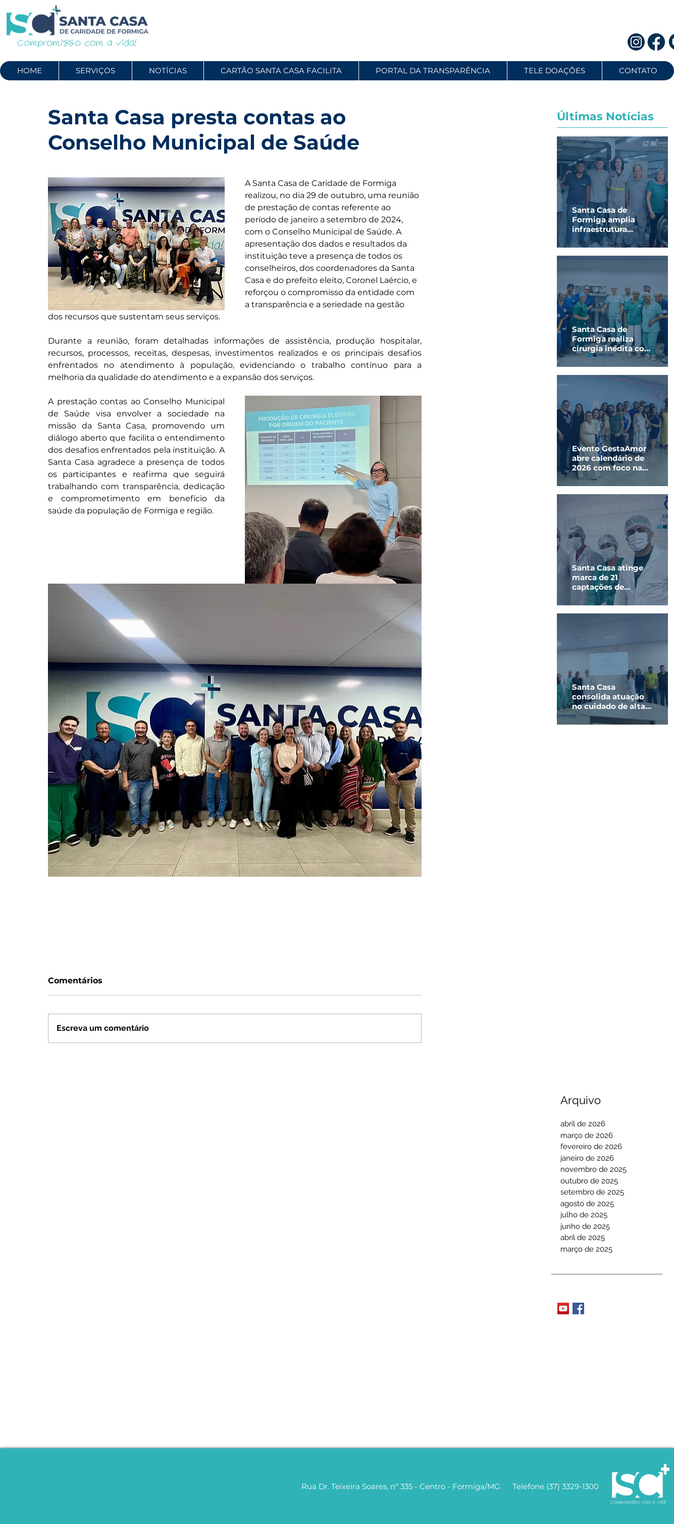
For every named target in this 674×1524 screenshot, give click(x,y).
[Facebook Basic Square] (578, 1308)
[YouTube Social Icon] (563, 1308)
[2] (657, 42)
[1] (636, 42)
